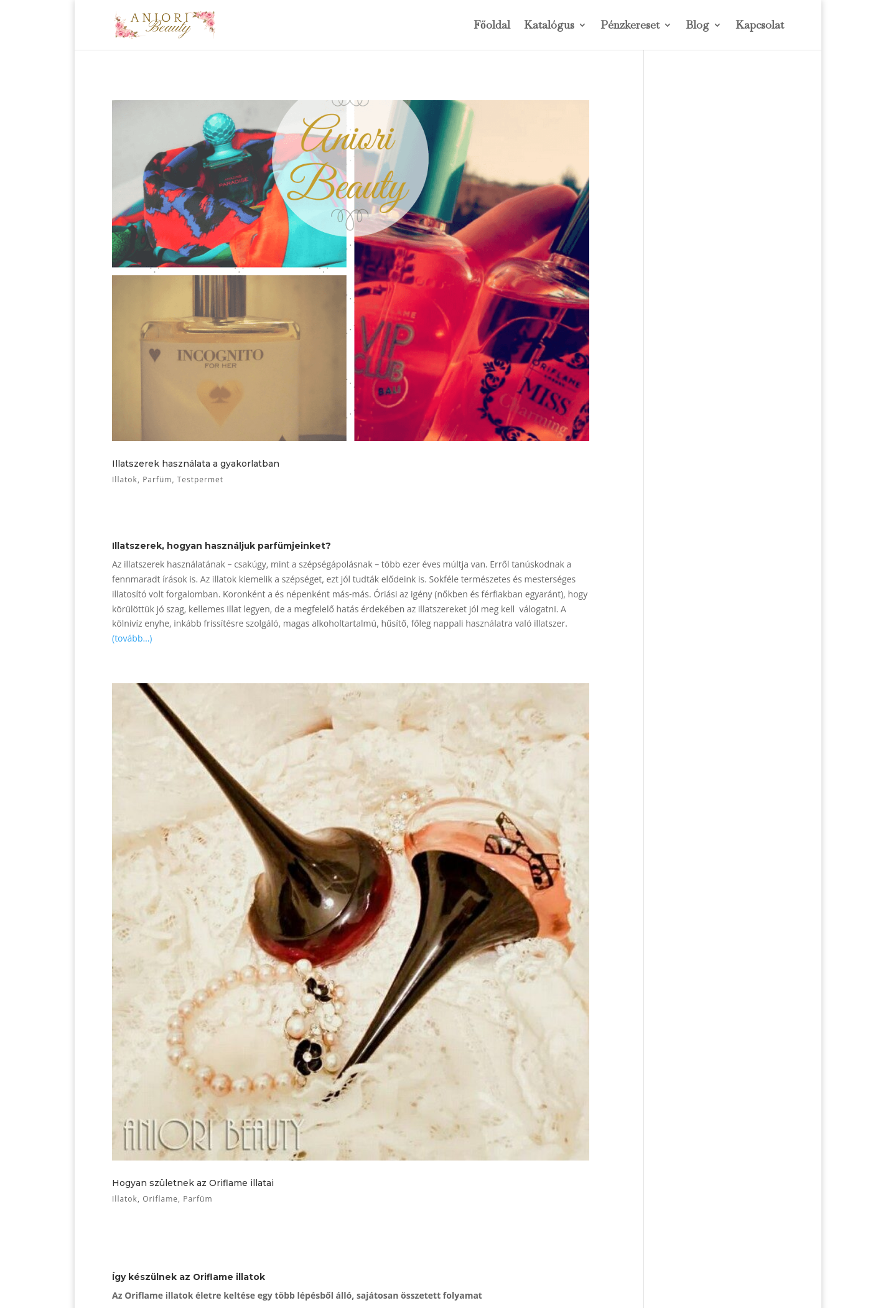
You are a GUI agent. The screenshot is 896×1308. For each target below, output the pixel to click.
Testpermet (200, 479)
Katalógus (549, 26)
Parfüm (157, 479)
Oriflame (160, 1199)
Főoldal (492, 26)
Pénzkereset (630, 26)
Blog (697, 26)
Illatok (125, 479)
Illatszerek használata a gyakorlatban (195, 464)
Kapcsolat (759, 26)
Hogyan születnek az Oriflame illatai (193, 1183)
